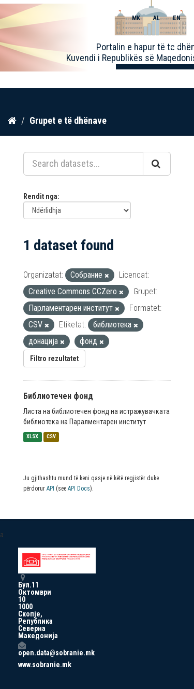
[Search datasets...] (83, 164)
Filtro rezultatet (54, 358)
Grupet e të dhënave (68, 120)
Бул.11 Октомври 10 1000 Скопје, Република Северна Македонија (21, 606)
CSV (51, 437)
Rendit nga (40, 196)
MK (136, 18)
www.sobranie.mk (21, 664)
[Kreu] (12, 121)
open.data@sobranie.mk (21, 648)
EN (177, 18)
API (50, 488)
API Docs (79, 488)
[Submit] (157, 164)
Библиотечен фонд (58, 396)
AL (156, 18)
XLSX (32, 437)
